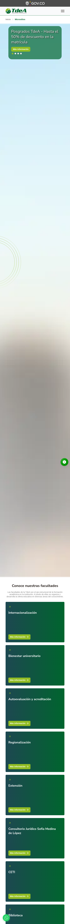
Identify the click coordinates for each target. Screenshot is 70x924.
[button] (12, 53)
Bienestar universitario (24, 656)
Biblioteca (15, 915)
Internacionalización (22, 613)
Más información (21, 49)
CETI (11, 872)
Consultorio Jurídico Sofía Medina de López (32, 831)
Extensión (15, 786)
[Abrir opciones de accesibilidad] (64, 462)
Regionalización (19, 742)
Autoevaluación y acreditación (29, 699)
